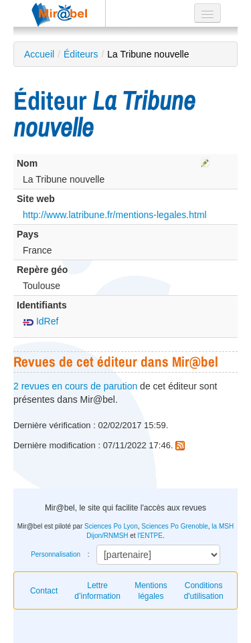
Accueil (39, 54)
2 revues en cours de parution (75, 386)
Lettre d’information (97, 591)
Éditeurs (81, 54)
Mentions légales (151, 591)
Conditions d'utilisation (204, 591)
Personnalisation (55, 554)
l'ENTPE (149, 535)
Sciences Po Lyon (111, 526)
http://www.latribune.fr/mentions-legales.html (115, 214)
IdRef (40, 321)
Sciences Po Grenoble (174, 526)
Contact (44, 590)
